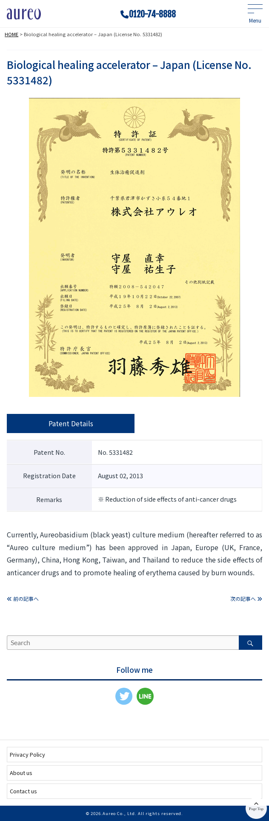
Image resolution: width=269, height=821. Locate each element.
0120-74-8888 (152, 14)
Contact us (23, 791)
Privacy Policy (27, 754)
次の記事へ (246, 598)
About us (21, 773)
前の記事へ (23, 598)
